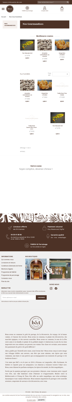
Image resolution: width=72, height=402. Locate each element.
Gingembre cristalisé (62, 54)
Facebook (56, 288)
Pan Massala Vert (27, 53)
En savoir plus (31, 400)
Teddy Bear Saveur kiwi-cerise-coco (31, 127)
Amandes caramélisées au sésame (44, 54)
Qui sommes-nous (7, 260)
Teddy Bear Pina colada (62, 94)
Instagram (51, 288)
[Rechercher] (53, 2)
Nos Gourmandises (9, 24)
